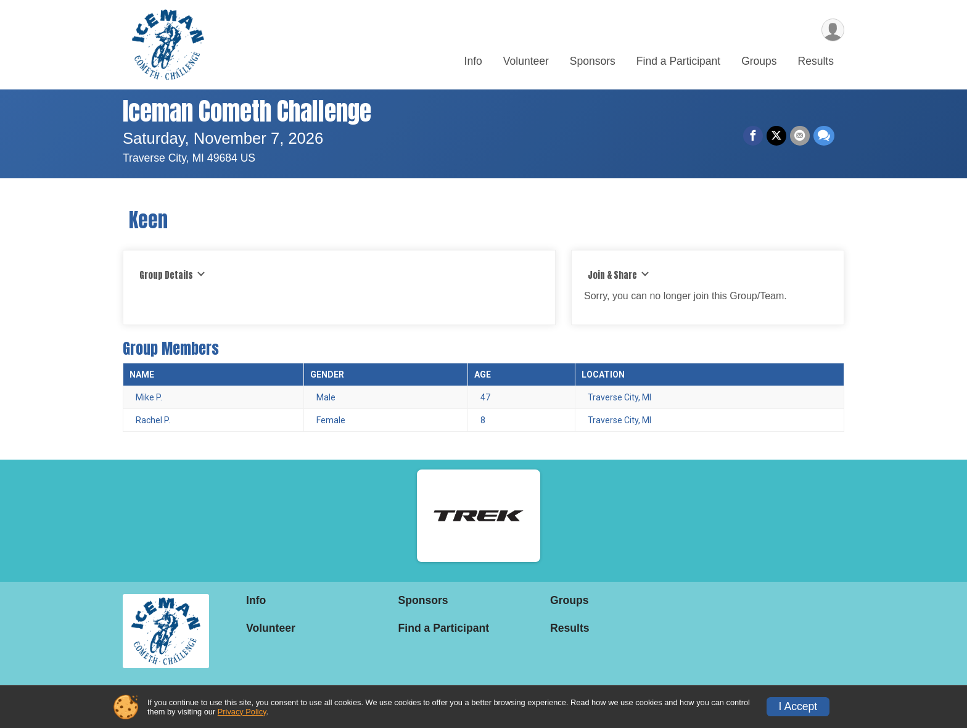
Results (816, 61)
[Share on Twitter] (776, 136)
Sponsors (592, 61)
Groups (758, 61)
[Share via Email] (800, 136)
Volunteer (526, 61)
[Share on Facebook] (753, 136)
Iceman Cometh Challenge (247, 111)
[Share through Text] (823, 136)
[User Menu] (832, 30)
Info (473, 61)
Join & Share (618, 275)
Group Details (172, 275)
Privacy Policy (242, 711)
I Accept (798, 706)
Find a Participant (678, 61)
